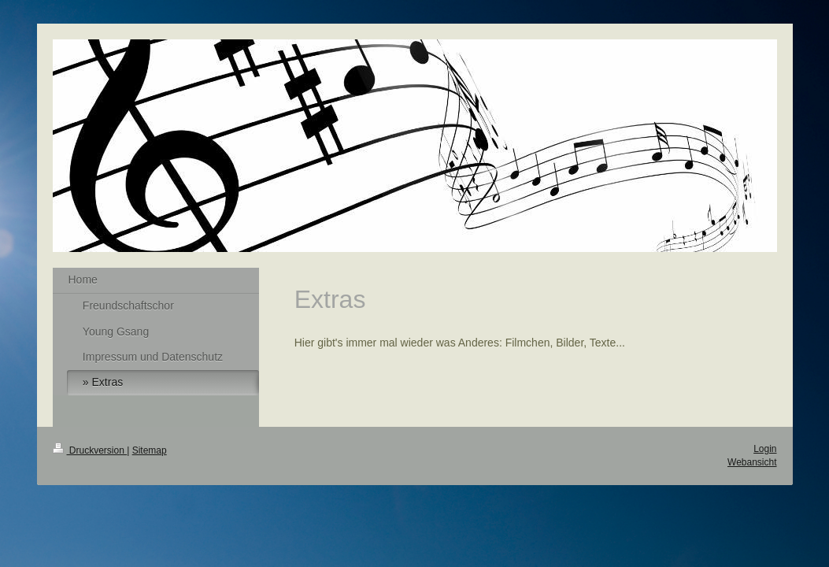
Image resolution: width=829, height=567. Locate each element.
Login (764, 448)
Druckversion (90, 450)
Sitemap (149, 450)
